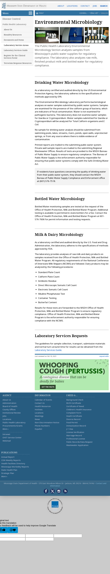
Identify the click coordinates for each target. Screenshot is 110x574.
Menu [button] (17, 13)
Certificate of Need (75, 406)
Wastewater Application (77, 445)
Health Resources (43, 406)
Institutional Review (12, 412)
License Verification (75, 432)
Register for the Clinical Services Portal (14, 56)
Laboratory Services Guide (16, 50)
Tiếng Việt (94, 13)
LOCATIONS (72, 6)
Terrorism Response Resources (18, 63)
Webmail (7, 440)
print (41, 13)
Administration (9, 403)
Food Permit (72, 422)
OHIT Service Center (12, 437)
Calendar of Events (43, 399)
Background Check (74, 399)
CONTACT (85, 6)
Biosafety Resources (13, 34)
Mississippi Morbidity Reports (15, 466)
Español (83, 13)
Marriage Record (74, 435)
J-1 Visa (69, 429)
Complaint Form (73, 412)
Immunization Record (76, 425)
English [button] (104, 13)
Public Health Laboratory (14, 24)
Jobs (4, 416)
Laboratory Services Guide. (48, 350)
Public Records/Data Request (79, 442)
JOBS (95, 6)
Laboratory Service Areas (16, 45)
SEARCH (103, 6)
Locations (7, 419)
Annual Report (7, 457)
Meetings (39, 416)
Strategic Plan (7, 473)
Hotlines (39, 409)
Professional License (75, 438)
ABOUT (61, 6)
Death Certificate (74, 416)
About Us (8, 29)
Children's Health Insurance (78, 409)
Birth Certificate (73, 403)
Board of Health (10, 406)
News (37, 419)
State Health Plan (9, 470)
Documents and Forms (14, 40)
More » (5, 429)
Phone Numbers (42, 425)
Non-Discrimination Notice (47, 422)
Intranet (6, 434)
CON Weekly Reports (11, 460)
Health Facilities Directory (13, 463)
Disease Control (11, 18)
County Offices (9, 409)
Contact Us (40, 403)
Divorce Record (73, 419)
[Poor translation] (12, 530)
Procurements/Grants (13, 425)
